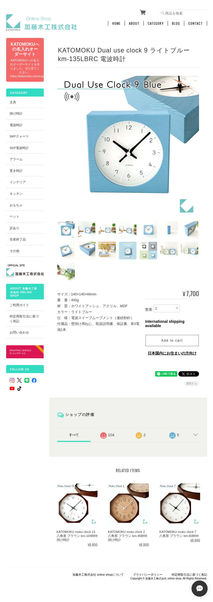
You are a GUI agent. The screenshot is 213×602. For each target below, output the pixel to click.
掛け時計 (16, 113)
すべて (74, 435)
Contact (195, 23)
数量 (148, 309)
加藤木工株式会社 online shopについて (98, 574)
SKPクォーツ (19, 136)
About (134, 23)
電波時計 (16, 125)
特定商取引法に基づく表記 (24, 318)
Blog (176, 23)
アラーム (16, 159)
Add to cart (172, 340)
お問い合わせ (19, 332)
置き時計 (16, 170)
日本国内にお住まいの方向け (172, 353)
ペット (14, 216)
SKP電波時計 (19, 148)
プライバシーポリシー (148, 574)
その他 (14, 251)
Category (156, 23)
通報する (191, 383)
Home (116, 23)
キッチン (16, 193)
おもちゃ (16, 205)
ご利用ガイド (19, 305)
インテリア (18, 182)
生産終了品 (18, 239)
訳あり (14, 228)
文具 (13, 102)
